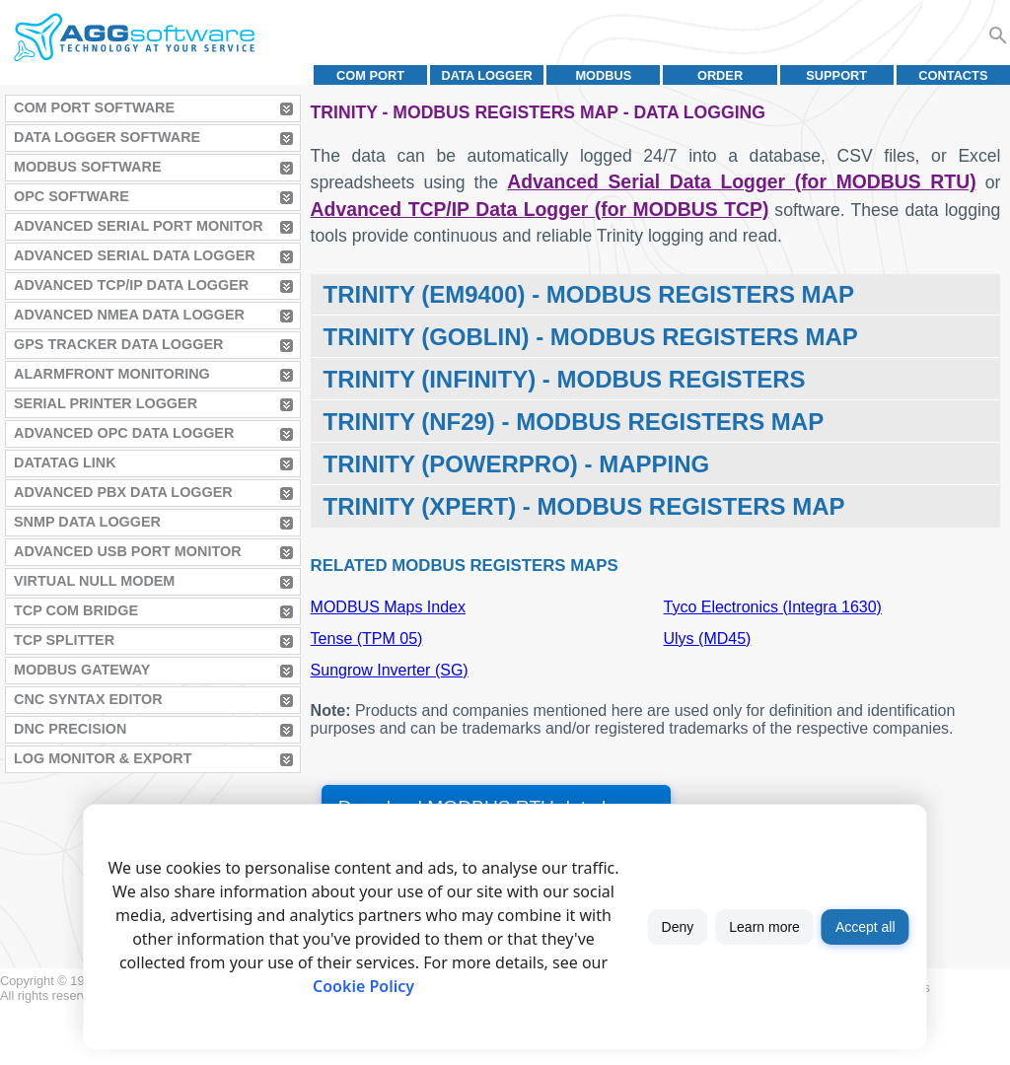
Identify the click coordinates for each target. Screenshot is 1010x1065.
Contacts (952, 75)
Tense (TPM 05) (367, 638)
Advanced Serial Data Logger (134, 255)
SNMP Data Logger (87, 522)
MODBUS (603, 75)
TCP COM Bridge (76, 610)
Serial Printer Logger (105, 403)
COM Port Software (94, 107)
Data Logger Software (107, 137)
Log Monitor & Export (102, 758)
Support (836, 75)
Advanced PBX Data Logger (123, 492)
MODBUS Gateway (82, 669)
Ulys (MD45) (708, 638)
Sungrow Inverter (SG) (390, 670)
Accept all (865, 927)
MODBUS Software (88, 167)
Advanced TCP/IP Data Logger (131, 285)
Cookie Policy (363, 986)
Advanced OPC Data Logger (124, 433)
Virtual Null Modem (94, 581)
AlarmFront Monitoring (112, 374)
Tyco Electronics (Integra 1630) (773, 607)
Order (720, 75)
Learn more (764, 927)
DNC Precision (70, 729)
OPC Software (71, 196)
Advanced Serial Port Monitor (138, 226)
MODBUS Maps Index (388, 607)
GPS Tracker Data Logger (118, 344)
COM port (370, 75)
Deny (678, 927)
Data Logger (487, 75)
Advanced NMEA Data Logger (129, 314)
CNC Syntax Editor (88, 699)
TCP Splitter (64, 640)
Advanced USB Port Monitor (128, 551)
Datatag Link (65, 462)
